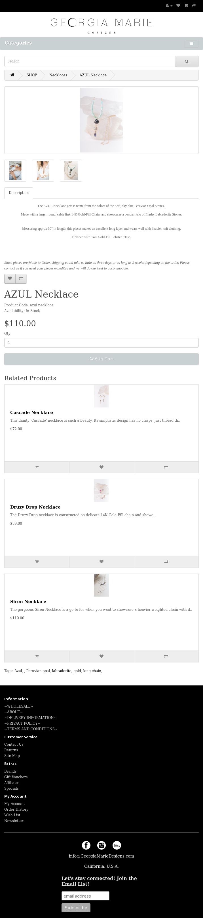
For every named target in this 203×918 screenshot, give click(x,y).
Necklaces (58, 75)
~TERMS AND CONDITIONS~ (31, 729)
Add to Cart (101, 358)
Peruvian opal (38, 671)
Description (19, 193)
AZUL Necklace (93, 75)
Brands (10, 771)
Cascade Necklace (31, 412)
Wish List (12, 815)
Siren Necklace (28, 601)
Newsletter (13, 821)
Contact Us (14, 744)
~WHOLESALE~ (18, 706)
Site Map (12, 756)
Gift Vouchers (16, 777)
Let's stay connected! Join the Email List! (99, 881)
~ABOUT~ (13, 712)
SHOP (32, 75)
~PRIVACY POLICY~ (22, 723)
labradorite (61, 671)
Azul (18, 671)
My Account (14, 804)
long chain (92, 671)
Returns (11, 750)
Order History (16, 810)
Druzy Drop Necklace (35, 507)
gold (77, 671)
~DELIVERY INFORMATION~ (30, 718)
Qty (7, 334)
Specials (11, 789)
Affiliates (12, 783)
